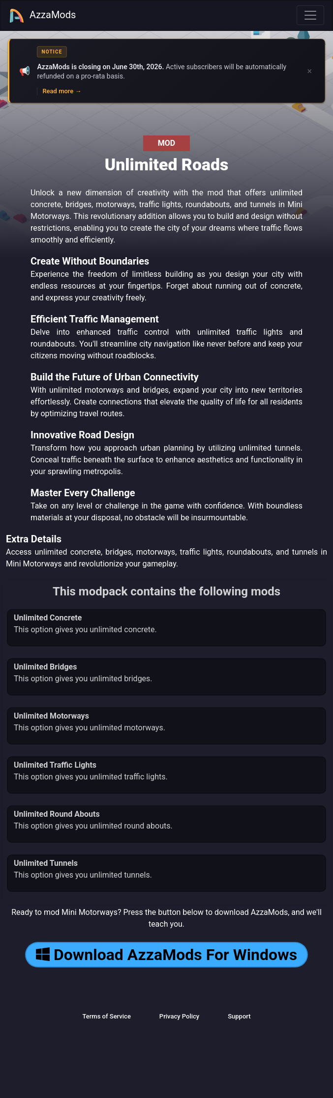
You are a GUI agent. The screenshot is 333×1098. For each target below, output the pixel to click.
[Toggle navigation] (310, 15)
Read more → (61, 91)
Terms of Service (106, 1016)
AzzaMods (42, 16)
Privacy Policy (179, 1016)
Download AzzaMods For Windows (166, 954)
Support (239, 1016)
